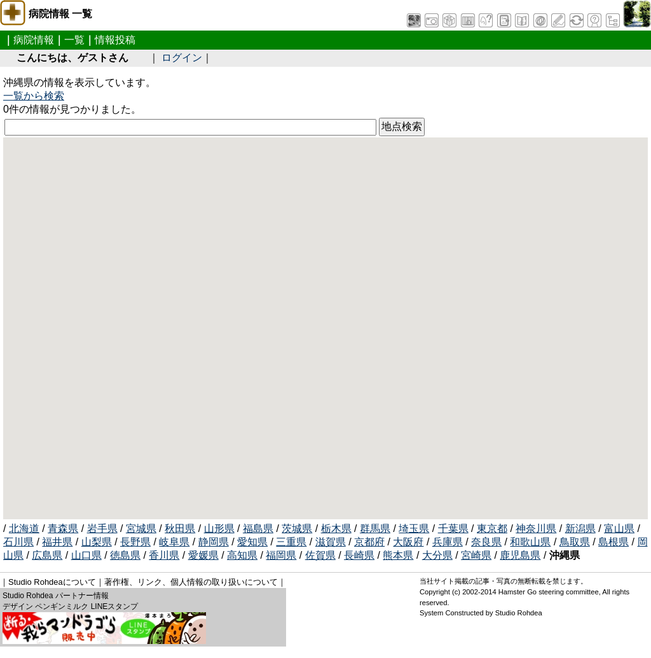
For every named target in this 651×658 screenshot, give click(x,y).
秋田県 (180, 528)
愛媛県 (203, 555)
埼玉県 (414, 528)
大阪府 (408, 541)
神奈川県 (536, 528)
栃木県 (336, 528)
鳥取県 (574, 541)
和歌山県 (530, 541)
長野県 (135, 541)
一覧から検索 (33, 95)
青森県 (63, 528)
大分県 (437, 555)
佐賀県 (320, 555)
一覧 (74, 39)
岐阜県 (174, 541)
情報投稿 (115, 39)
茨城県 (297, 528)
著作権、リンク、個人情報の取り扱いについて (191, 582)
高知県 (242, 555)
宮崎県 (476, 555)
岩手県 (102, 528)
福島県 (258, 528)
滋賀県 (330, 541)
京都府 (369, 541)
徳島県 (125, 555)
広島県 (47, 555)
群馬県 (375, 528)
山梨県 (96, 541)
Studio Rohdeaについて (52, 582)
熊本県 (398, 555)
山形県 (219, 528)
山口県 (86, 555)
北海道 (24, 528)
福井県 (57, 541)
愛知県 (252, 541)
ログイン (181, 57)
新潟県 (580, 528)
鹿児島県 (520, 555)
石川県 (18, 541)
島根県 (613, 541)
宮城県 (141, 528)
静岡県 (213, 541)
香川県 (164, 555)
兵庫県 (447, 541)
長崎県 (359, 555)
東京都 (492, 528)
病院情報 (33, 39)
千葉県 (453, 528)
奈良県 (486, 541)
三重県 (291, 541)
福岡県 (281, 555)
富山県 (619, 528)
